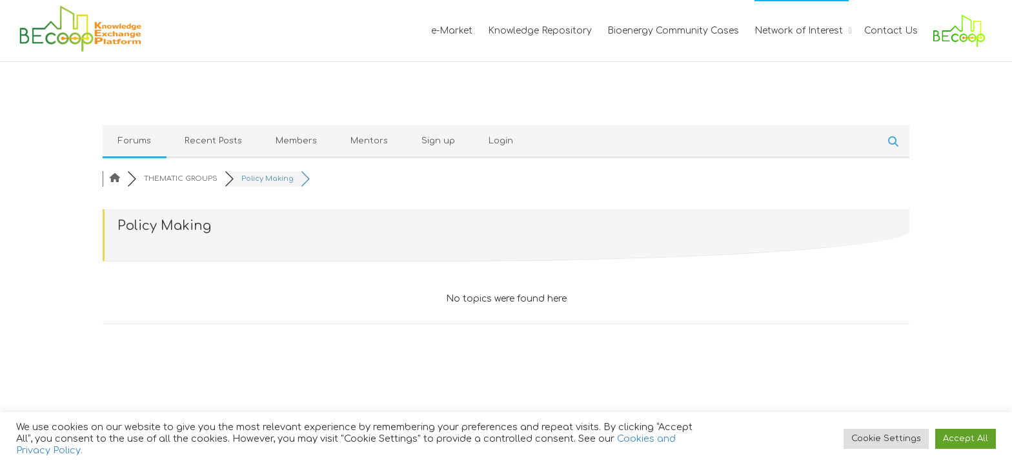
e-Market (451, 31)
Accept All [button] (965, 438)
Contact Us (891, 31)
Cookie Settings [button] (886, 438)
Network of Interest (799, 31)
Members (296, 140)
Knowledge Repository (540, 31)
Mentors (369, 140)
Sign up (438, 140)
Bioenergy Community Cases (673, 31)
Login (501, 140)
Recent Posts (213, 140)
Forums (134, 140)
